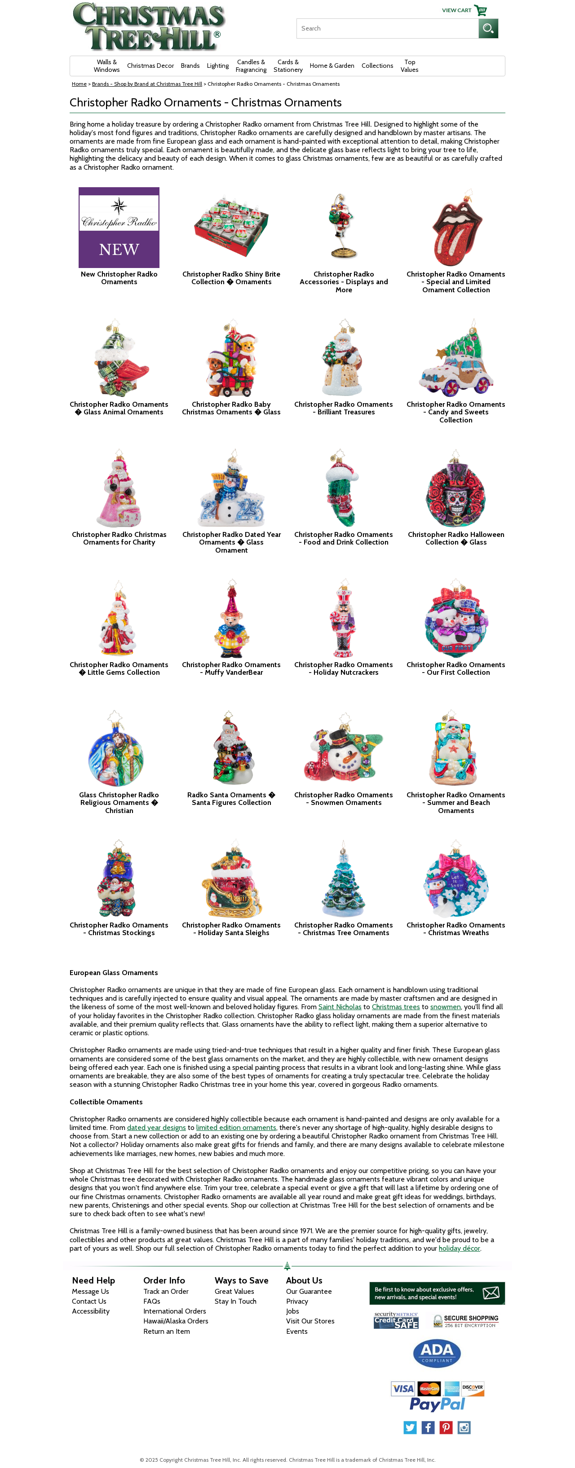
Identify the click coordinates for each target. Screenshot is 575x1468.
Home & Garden (332, 66)
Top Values (410, 66)
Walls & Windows (107, 66)
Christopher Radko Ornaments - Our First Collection (456, 669)
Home (79, 83)
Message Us (90, 1291)
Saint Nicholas (340, 1006)
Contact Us (89, 1301)
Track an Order (166, 1291)
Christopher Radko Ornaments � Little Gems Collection (119, 669)
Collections (378, 66)
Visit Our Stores (310, 1321)
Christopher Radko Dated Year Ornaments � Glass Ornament (231, 542)
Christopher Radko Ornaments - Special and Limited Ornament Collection (456, 282)
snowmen (445, 1006)
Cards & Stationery (288, 66)
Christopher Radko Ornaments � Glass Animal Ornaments (119, 408)
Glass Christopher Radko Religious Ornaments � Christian (119, 803)
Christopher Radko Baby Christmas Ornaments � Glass (231, 408)
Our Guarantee (309, 1291)
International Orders (174, 1311)
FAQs (151, 1301)
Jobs (292, 1311)
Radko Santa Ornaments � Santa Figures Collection (231, 799)
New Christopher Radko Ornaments (119, 278)
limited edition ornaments (236, 1127)
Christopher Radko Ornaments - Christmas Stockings (119, 929)
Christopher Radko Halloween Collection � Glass (456, 538)
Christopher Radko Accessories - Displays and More (344, 282)
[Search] (387, 28)
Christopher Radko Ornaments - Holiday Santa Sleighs (231, 929)
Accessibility (91, 1311)
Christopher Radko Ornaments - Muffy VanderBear (231, 669)
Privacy (297, 1301)
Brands (190, 66)
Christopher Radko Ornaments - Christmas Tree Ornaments (343, 929)
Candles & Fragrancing (251, 66)
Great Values (234, 1291)
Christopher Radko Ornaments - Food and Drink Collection (343, 538)
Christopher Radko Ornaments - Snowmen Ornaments (343, 799)
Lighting (218, 66)
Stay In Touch (236, 1301)
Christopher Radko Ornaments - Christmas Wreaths (456, 929)
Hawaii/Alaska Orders (175, 1321)
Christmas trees (396, 1006)
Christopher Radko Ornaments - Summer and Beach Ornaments (456, 803)
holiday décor (459, 1248)
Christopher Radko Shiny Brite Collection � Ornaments (231, 278)
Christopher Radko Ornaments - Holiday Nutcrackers (343, 669)
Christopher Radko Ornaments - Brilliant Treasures (343, 408)
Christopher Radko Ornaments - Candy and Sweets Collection (456, 412)
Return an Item (166, 1331)
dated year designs (156, 1127)
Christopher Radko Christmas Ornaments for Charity (119, 538)
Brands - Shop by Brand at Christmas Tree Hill (147, 83)
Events (297, 1331)
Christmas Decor (150, 66)
